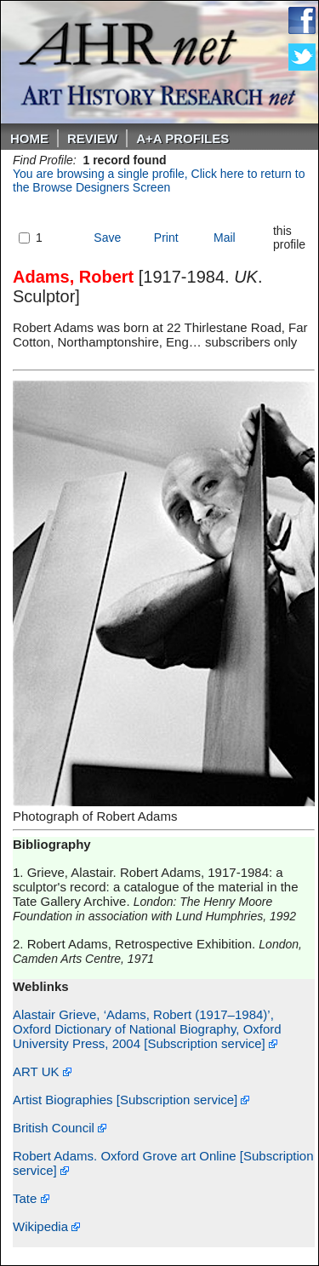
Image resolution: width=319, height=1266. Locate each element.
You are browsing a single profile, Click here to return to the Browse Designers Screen (159, 180)
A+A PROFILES (182, 138)
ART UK (42, 1071)
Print (166, 237)
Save (107, 237)
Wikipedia (46, 1226)
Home (29, 138)
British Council (59, 1127)
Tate (31, 1198)
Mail (225, 237)
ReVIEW (92, 138)
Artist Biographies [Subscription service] (131, 1099)
